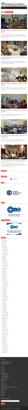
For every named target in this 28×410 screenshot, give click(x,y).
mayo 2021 (3, 274)
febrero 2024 (4, 240)
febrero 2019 (4, 309)
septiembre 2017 (5, 333)
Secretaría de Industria (5, 373)
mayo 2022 (3, 257)
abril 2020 (3, 291)
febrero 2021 (4, 278)
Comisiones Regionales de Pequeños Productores (9, 386)
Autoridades (3, 369)
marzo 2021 (4, 277)
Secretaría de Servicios (4, 377)
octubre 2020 (4, 284)
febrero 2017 (4, 343)
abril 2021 (3, 275)
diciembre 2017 (4, 328)
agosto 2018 (4, 318)
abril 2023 (3, 244)
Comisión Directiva (4, 383)
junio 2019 (3, 303)
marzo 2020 (4, 293)
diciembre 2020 (4, 281)
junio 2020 (3, 288)
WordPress (8, 408)
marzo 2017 (4, 342)
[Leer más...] (9, 37)
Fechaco (10, 33)
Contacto (18, 407)
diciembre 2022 (4, 249)
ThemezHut (18, 408)
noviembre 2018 (4, 314)
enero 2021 (4, 280)
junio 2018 (3, 321)
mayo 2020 (3, 290)
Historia (2, 370)
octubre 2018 (4, 315)
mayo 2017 (3, 339)
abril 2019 (3, 306)
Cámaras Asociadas (4, 388)
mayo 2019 (3, 305)
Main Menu (4, 7)
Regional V (3, 395)
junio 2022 (3, 256)
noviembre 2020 (4, 283)
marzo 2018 (4, 325)
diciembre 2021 (4, 263)
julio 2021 (3, 271)
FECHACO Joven (3, 385)
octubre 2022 (4, 251)
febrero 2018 (4, 327)
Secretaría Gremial (4, 379)
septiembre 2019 (5, 299)
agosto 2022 (4, 254)
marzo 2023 (4, 246)
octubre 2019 (4, 297)
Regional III (3, 392)
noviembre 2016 (4, 348)
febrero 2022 (4, 262)
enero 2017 (4, 345)
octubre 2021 (4, 266)
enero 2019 (4, 311)
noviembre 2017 (4, 330)
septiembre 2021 (5, 268)
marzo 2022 (4, 260)
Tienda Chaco (3, 380)
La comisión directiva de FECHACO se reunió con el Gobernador (13, 161)
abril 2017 (3, 340)
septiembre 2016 (5, 351)
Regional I (2, 389)
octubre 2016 (4, 349)
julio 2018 (3, 320)
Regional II (3, 391)
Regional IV (3, 394)
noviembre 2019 (4, 296)
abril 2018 (3, 324)
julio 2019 (3, 302)
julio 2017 (3, 336)
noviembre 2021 (4, 265)
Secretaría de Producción (5, 376)
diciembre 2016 (4, 346)
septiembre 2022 (5, 253)
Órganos (2, 382)
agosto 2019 (4, 300)
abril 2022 (3, 259)
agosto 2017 (4, 334)
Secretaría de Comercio (5, 374)
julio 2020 (3, 287)
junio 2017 (3, 337)
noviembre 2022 (4, 250)
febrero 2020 (4, 294)
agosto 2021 (4, 269)
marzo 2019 (4, 308)
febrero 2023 (4, 247)
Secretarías (3, 372)
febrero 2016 (4, 352)
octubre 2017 (4, 331)
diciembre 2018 (4, 312)
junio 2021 (3, 272)
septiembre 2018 (5, 317)
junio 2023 (3, 243)
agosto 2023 (4, 241)
